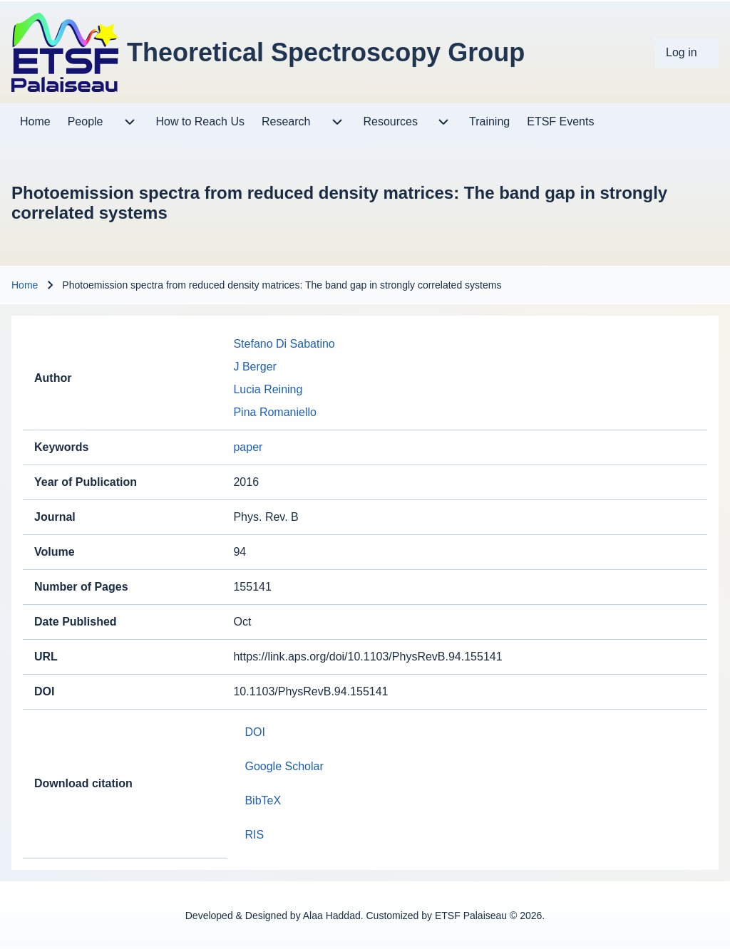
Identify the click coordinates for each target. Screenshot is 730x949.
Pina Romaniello (275, 412)
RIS (254, 835)
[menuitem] (686, 53)
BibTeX (263, 800)
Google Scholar (284, 766)
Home (24, 285)
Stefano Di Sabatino (283, 344)
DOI (254, 732)
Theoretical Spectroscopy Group (326, 52)
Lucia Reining (267, 389)
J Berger (254, 367)
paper (247, 447)
